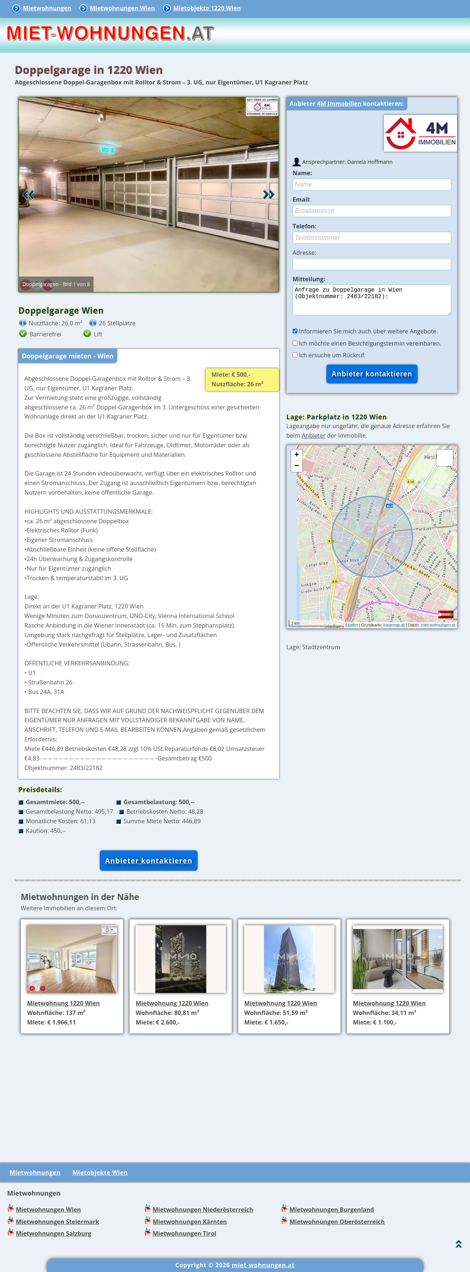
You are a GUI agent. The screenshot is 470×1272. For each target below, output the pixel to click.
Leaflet (352, 631)
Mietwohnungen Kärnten (190, 1222)
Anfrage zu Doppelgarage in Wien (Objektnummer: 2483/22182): (372, 303)
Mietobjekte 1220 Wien (207, 8)
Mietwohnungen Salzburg (53, 1233)
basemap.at (393, 631)
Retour (28, 194)
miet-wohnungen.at (438, 631)
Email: (302, 199)
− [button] (296, 472)
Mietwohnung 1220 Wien (63, 1003)
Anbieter (314, 441)
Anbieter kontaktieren (148, 861)
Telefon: (305, 226)
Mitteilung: (309, 279)
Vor (269, 194)
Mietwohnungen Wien (122, 8)
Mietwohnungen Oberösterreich (336, 1222)
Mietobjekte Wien (100, 1172)
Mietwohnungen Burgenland (331, 1210)
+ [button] (296, 461)
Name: (302, 173)
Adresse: (305, 253)
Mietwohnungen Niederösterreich (203, 1210)
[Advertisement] (238, 1091)
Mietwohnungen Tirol (184, 1233)
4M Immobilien (339, 104)
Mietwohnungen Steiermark (57, 1222)
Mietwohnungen (47, 8)
